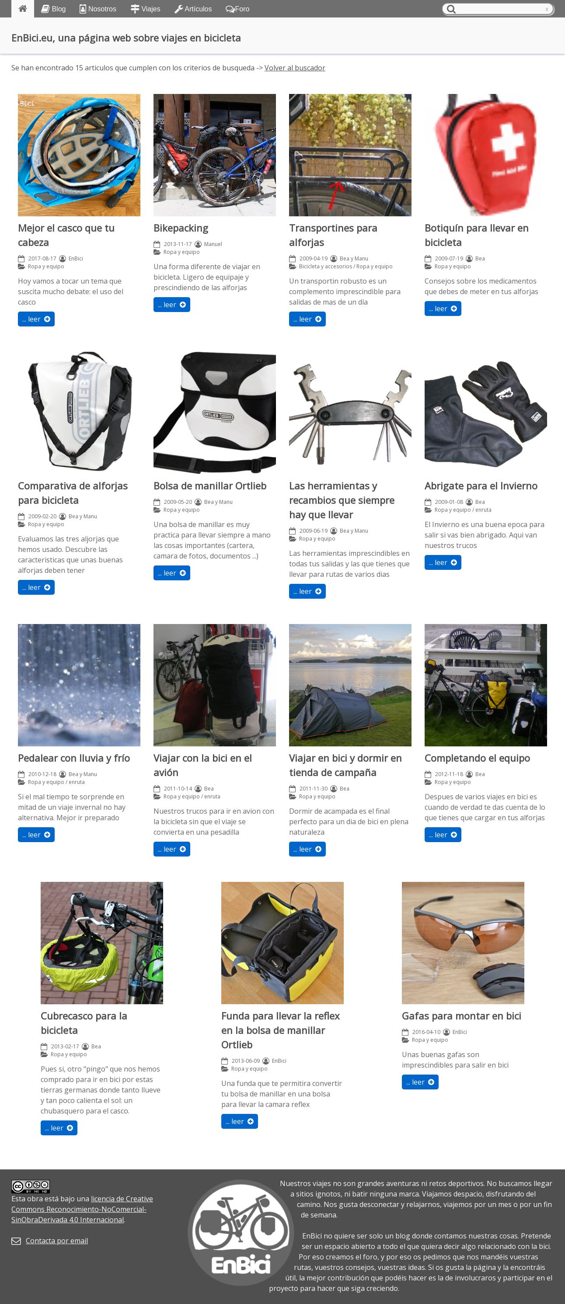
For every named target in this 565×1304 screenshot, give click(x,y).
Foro (237, 9)
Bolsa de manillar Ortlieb (209, 485)
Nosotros (98, 9)
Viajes (145, 9)
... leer (36, 319)
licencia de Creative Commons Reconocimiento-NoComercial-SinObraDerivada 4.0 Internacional (82, 1209)
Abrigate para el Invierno (481, 485)
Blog (53, 9)
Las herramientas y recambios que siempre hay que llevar (341, 500)
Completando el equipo (477, 757)
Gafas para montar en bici (461, 1015)
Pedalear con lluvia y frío (74, 757)
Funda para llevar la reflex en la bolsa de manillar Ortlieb (280, 1030)
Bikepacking (180, 227)
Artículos (193, 9)
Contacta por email (57, 1240)
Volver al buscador (295, 68)
